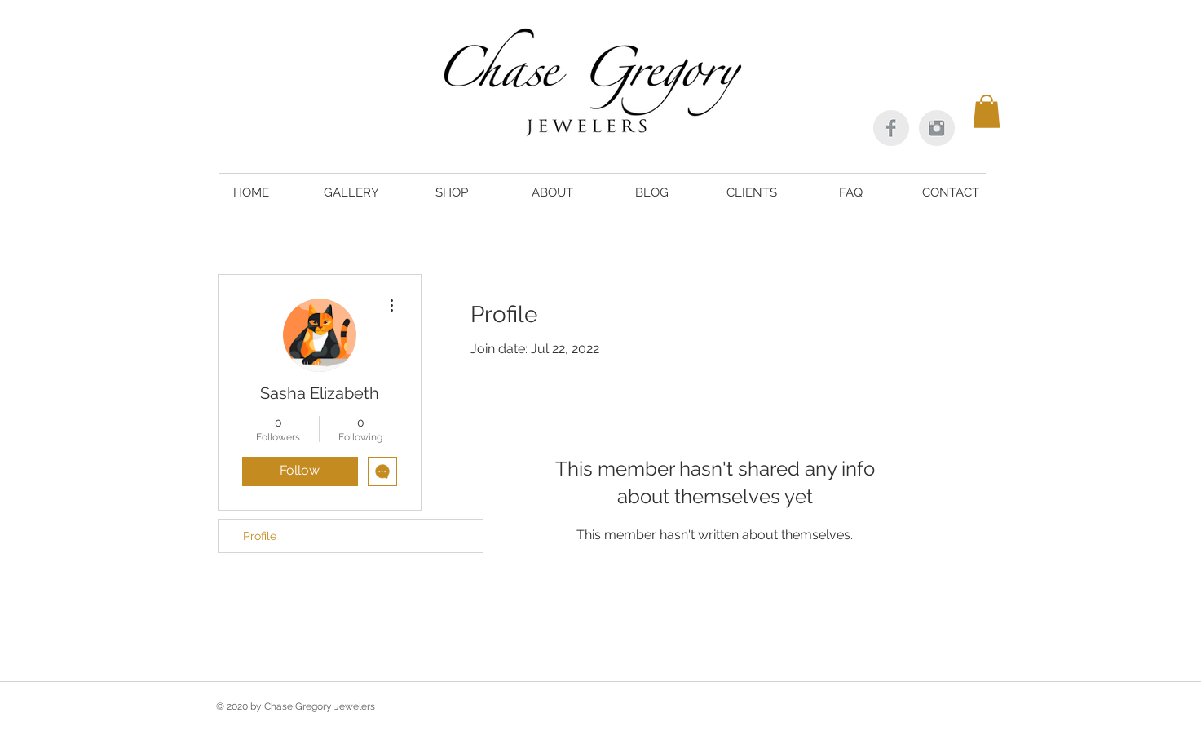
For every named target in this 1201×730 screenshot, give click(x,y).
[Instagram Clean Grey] (937, 128)
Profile (259, 535)
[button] (986, 111)
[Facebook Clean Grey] (891, 128)
